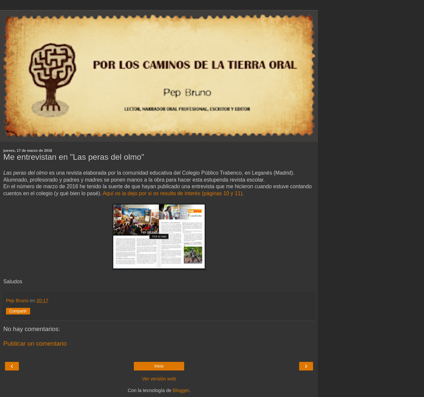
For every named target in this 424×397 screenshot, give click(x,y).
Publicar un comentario (35, 343)
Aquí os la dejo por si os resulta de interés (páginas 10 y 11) (172, 193)
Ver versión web (159, 378)
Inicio (159, 366)
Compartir (18, 311)
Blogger (181, 390)
